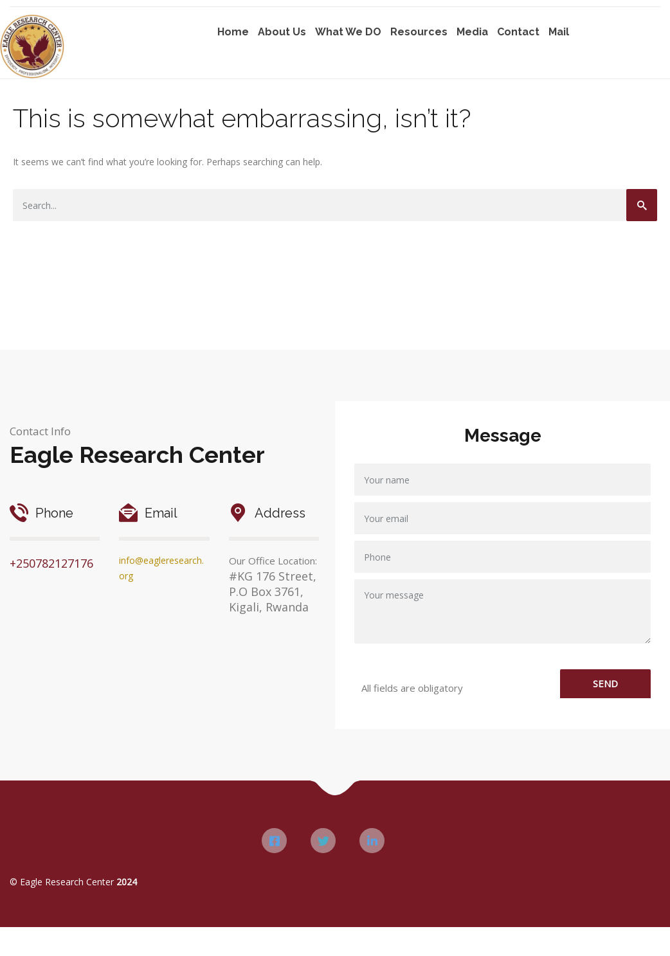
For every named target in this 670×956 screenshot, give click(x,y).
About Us (282, 32)
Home (233, 32)
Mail (558, 32)
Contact (518, 32)
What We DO (348, 32)
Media (472, 32)
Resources (419, 32)
